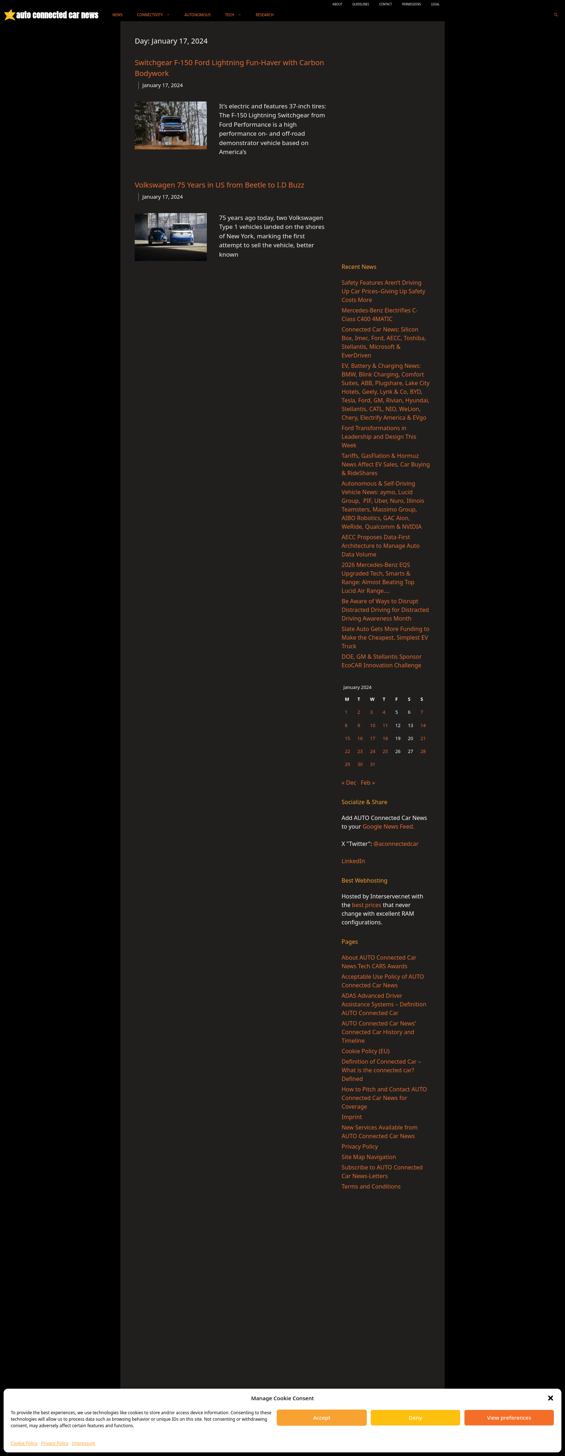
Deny (415, 1417)
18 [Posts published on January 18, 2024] (385, 738)
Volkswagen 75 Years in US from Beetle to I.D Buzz (219, 185)
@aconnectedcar (395, 844)
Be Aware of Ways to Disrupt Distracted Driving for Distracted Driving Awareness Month (385, 609)
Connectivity (157, 15)
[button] (550, 1398)
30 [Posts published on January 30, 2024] (360, 764)
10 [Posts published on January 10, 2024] (372, 725)
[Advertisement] (386, 144)
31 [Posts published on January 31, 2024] (372, 764)
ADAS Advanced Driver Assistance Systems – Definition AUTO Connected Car (384, 1004)
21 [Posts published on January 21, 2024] (423, 738)
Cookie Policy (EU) (366, 1051)
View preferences (509, 1417)
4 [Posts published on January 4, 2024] (384, 712)
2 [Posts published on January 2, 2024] (358, 712)
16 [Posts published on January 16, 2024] (360, 738)
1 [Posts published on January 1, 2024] (346, 712)
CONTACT (385, 4)
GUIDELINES (360, 4)
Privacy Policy (54, 1443)
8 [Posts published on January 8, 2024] (346, 725)
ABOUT (337, 4)
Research (265, 14)
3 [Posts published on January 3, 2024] (371, 712)
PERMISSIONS (411, 4)
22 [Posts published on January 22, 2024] (347, 751)
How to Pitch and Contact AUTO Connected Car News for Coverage (384, 1097)
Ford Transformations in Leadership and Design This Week (379, 436)
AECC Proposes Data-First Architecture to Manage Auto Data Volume (380, 545)
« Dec (349, 782)
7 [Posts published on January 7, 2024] (422, 712)
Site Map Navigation (369, 1157)
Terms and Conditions (371, 1186)
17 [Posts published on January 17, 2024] (372, 738)
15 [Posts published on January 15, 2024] (347, 738)
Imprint (352, 1117)
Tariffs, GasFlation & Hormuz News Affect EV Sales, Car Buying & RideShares (386, 464)
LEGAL (435, 4)
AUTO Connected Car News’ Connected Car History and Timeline (379, 1032)
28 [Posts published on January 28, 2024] (423, 751)
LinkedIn (353, 861)
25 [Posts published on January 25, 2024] (385, 751)
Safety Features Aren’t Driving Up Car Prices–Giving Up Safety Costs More (383, 291)
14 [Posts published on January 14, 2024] (423, 725)
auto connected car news (57, 15)
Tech (237, 15)
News (117, 14)
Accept (321, 1417)
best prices (366, 905)
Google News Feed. (388, 826)
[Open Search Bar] (556, 15)
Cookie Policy (24, 1443)
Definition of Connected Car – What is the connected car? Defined (381, 1070)
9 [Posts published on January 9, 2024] (358, 725)
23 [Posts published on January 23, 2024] (360, 751)
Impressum (83, 1443)
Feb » (368, 782)
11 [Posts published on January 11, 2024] (385, 725)
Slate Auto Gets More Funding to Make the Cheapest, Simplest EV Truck (386, 637)
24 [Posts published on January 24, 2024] (372, 751)
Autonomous (197, 14)
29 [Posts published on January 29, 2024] (347, 764)
